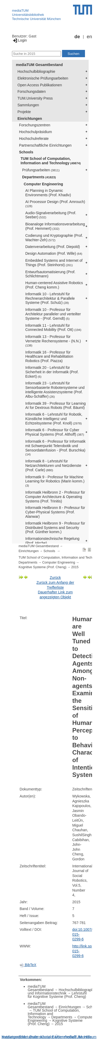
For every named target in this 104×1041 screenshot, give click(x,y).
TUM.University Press (35, 98)
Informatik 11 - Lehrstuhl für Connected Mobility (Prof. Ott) (53, 327)
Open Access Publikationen (39, 85)
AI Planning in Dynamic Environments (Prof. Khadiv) (48, 192)
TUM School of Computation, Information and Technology (51, 160)
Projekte (24, 112)
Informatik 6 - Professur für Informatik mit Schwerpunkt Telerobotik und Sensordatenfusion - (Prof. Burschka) (55, 447)
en (89, 36)
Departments (39, 177)
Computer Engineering (43, 184)
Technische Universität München (36, 19)
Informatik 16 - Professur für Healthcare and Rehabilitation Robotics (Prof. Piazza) (49, 356)
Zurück (55, 577)
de (77, 36)
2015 (74, 567)
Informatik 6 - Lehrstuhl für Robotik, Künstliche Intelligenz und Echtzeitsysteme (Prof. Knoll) (53, 418)
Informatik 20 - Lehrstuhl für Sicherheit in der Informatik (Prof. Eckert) (52, 371)
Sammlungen (28, 105)
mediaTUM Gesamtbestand (39, 65)
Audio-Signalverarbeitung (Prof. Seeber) (50, 215)
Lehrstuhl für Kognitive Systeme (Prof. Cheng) (57, 995)
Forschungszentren (34, 125)
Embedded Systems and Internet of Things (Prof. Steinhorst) (53, 262)
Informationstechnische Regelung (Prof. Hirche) (52, 540)
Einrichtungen (29, 118)
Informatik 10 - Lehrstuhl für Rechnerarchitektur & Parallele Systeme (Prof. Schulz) (50, 298)
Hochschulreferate (34, 138)
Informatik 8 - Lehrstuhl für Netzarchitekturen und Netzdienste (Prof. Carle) (53, 465)
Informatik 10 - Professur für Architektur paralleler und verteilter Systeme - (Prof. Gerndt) (53, 313)
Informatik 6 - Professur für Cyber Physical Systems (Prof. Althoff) (54, 432)
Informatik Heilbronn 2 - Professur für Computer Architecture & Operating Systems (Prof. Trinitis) (55, 496)
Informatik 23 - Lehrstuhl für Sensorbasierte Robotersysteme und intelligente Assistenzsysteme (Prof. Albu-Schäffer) (54, 389)
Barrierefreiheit (64, 1037)
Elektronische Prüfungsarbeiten (42, 78)
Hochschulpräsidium (35, 132)
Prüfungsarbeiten (41, 170)
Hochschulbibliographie (36, 71)
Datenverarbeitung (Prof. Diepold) (52, 247)
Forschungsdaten (31, 91)
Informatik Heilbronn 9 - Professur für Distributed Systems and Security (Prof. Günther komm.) (55, 527)
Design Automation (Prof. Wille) (53, 253)
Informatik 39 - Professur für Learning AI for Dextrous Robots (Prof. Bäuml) (55, 405)
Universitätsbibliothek (28, 15)
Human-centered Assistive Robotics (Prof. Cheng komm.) (54, 285)
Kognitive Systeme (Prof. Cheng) (42, 567)
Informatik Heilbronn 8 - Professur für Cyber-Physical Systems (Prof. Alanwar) (55, 512)
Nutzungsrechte (14, 1037)
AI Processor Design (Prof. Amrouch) (55, 204)
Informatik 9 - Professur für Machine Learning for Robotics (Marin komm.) (54, 481)
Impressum (87, 1037)
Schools (26, 152)
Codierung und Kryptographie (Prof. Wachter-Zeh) (54, 237)
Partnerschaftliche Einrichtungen (45, 145)
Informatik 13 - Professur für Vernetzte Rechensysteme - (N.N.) (53, 341)
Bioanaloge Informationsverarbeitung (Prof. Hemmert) (55, 226)
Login (19, 40)
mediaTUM (20, 10)
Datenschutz (39, 1037)
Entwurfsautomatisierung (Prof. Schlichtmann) (50, 274)
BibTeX (28, 965)
